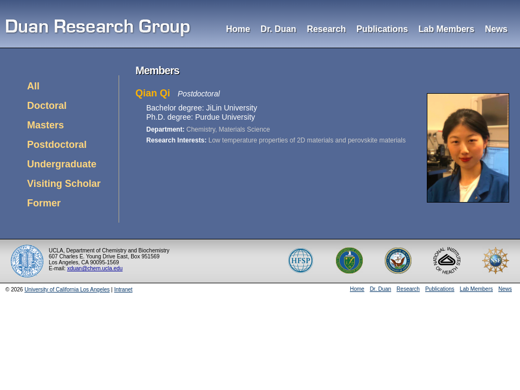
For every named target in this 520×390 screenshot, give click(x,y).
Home (238, 29)
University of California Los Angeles (66, 289)
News (496, 29)
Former (44, 203)
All (33, 86)
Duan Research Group (98, 29)
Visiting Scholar (64, 183)
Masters (45, 125)
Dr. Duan (278, 29)
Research (326, 29)
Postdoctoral (57, 144)
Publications (382, 29)
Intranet (123, 289)
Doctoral (47, 105)
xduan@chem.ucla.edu (94, 268)
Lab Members (446, 29)
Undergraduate (61, 164)
